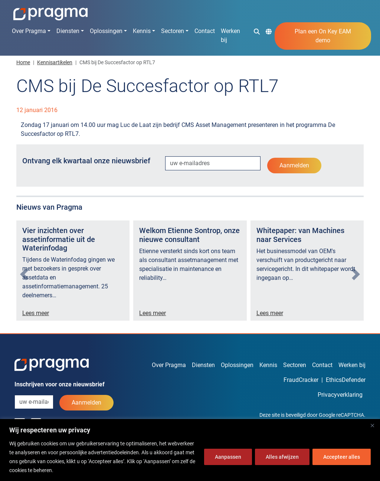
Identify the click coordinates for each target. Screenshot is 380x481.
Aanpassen (228, 457)
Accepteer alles (341, 457)
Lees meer (35, 313)
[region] (190, 450)
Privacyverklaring (340, 394)
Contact (204, 31)
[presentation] (24, 274)
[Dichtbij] (372, 425)
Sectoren (172, 31)
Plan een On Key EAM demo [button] (323, 36)
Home (23, 62)
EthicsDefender (346, 379)
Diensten (67, 31)
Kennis (142, 31)
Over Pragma (29, 31)
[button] (257, 31)
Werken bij (230, 35)
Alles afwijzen (282, 457)
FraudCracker (301, 379)
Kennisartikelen (54, 62)
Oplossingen (106, 31)
